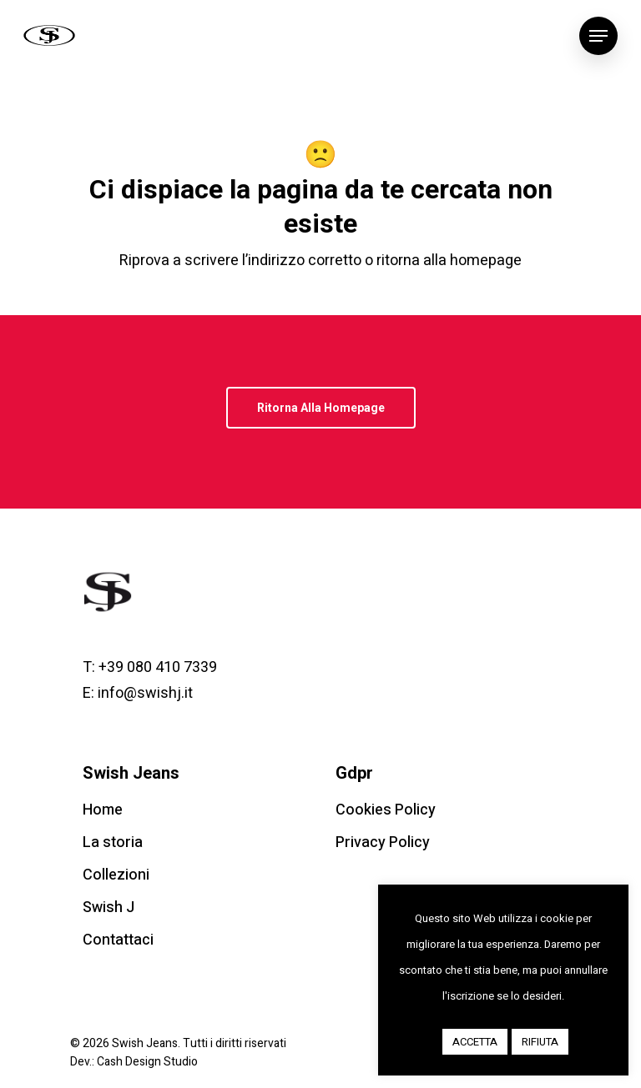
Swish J (108, 907)
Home (103, 810)
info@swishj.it (145, 693)
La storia (113, 842)
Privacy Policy (383, 842)
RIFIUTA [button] (540, 1042)
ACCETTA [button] (474, 1042)
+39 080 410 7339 (157, 667)
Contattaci (118, 940)
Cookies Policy (386, 810)
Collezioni (116, 875)
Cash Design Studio (147, 1061)
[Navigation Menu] (598, 36)
